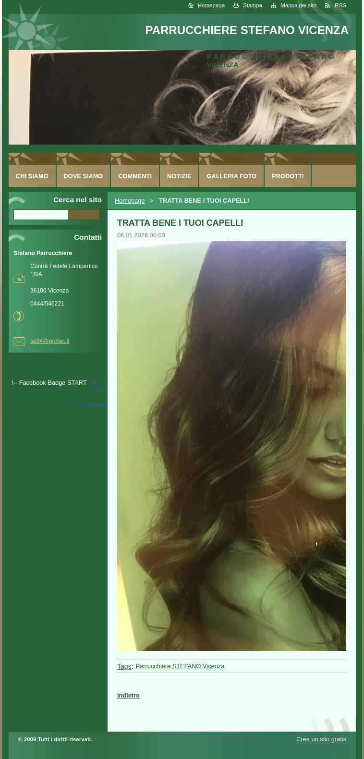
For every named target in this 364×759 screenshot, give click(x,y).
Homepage (211, 5)
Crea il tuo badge (86, 404)
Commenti (135, 176)
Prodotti (287, 176)
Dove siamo (83, 176)
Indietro (128, 695)
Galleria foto (231, 176)
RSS (340, 5)
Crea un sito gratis (321, 739)
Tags (124, 666)
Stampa (252, 5)
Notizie (179, 176)
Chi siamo (32, 176)
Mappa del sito (298, 5)
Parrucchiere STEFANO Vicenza (180, 666)
